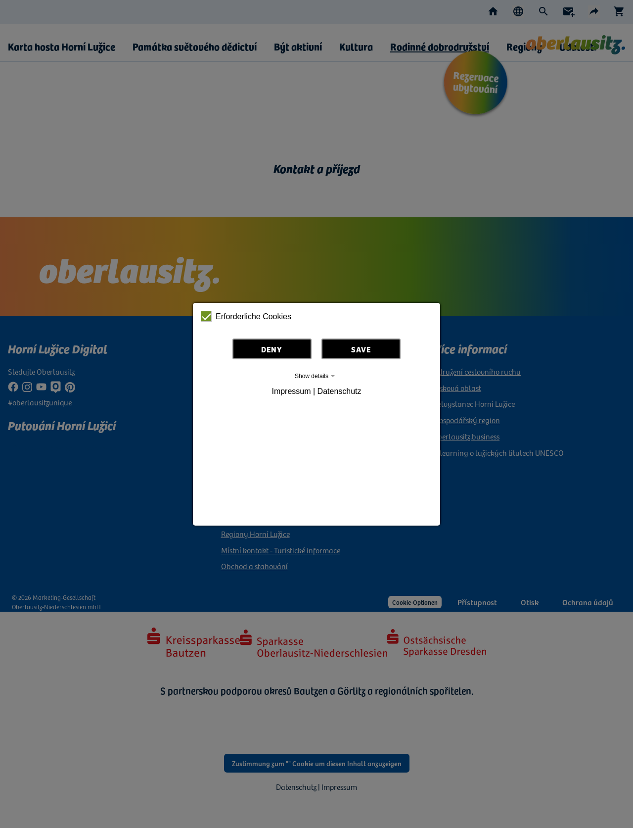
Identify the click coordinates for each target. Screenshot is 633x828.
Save (361, 349)
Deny (271, 349)
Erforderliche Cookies (246, 316)
